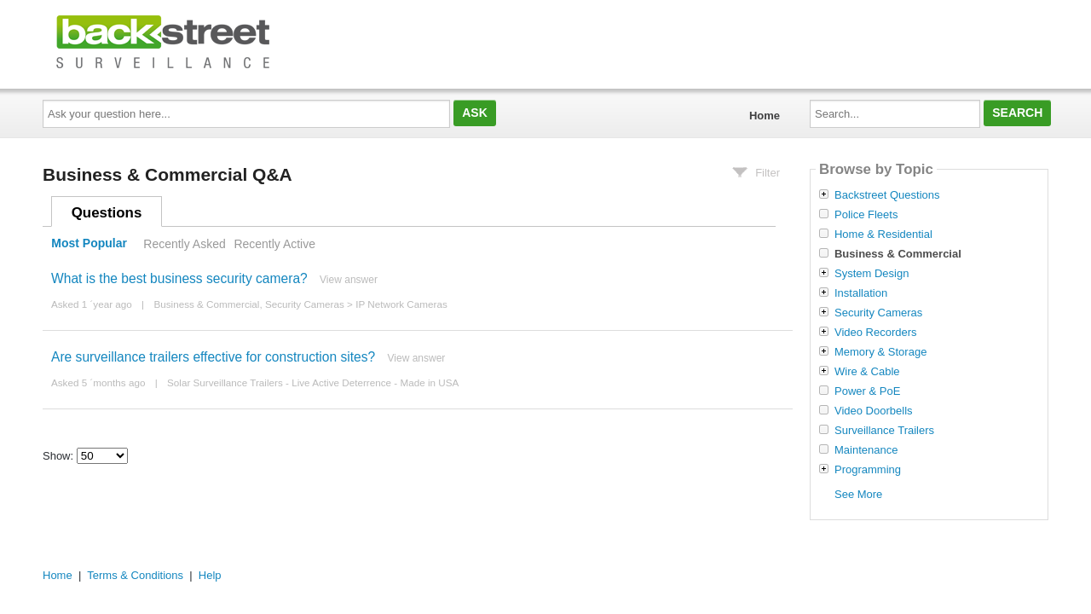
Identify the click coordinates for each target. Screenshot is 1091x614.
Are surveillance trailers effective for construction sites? (213, 357)
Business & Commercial (206, 304)
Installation (860, 293)
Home (764, 115)
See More (858, 494)
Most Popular (89, 244)
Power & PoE (867, 391)
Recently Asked (184, 244)
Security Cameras (304, 304)
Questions (107, 213)
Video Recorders (875, 333)
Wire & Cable (867, 372)
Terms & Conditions (135, 575)
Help (210, 575)
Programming (867, 470)
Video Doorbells (873, 411)
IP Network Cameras (401, 304)
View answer (349, 280)
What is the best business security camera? (179, 278)
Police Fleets (866, 215)
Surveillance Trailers (884, 431)
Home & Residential (883, 234)
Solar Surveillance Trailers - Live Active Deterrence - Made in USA (313, 382)
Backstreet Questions (887, 195)
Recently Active (274, 244)
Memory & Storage (880, 352)
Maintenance (866, 450)
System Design (871, 274)
